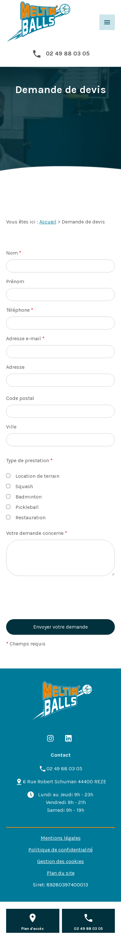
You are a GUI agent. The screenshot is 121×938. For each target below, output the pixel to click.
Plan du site (61, 873)
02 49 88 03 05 (68, 53)
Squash (19, 486)
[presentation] (55, 607)
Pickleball (22, 507)
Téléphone (19, 310)
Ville (11, 427)
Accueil (47, 222)
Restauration (25, 517)
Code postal (20, 398)
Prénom (15, 281)
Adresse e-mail (25, 338)
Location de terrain (32, 476)
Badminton (24, 497)
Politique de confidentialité (60, 850)
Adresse (15, 367)
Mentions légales (61, 838)
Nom (13, 253)
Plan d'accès (32, 928)
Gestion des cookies (60, 861)
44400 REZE (64, 781)
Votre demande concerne (36, 533)
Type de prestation (29, 460)
